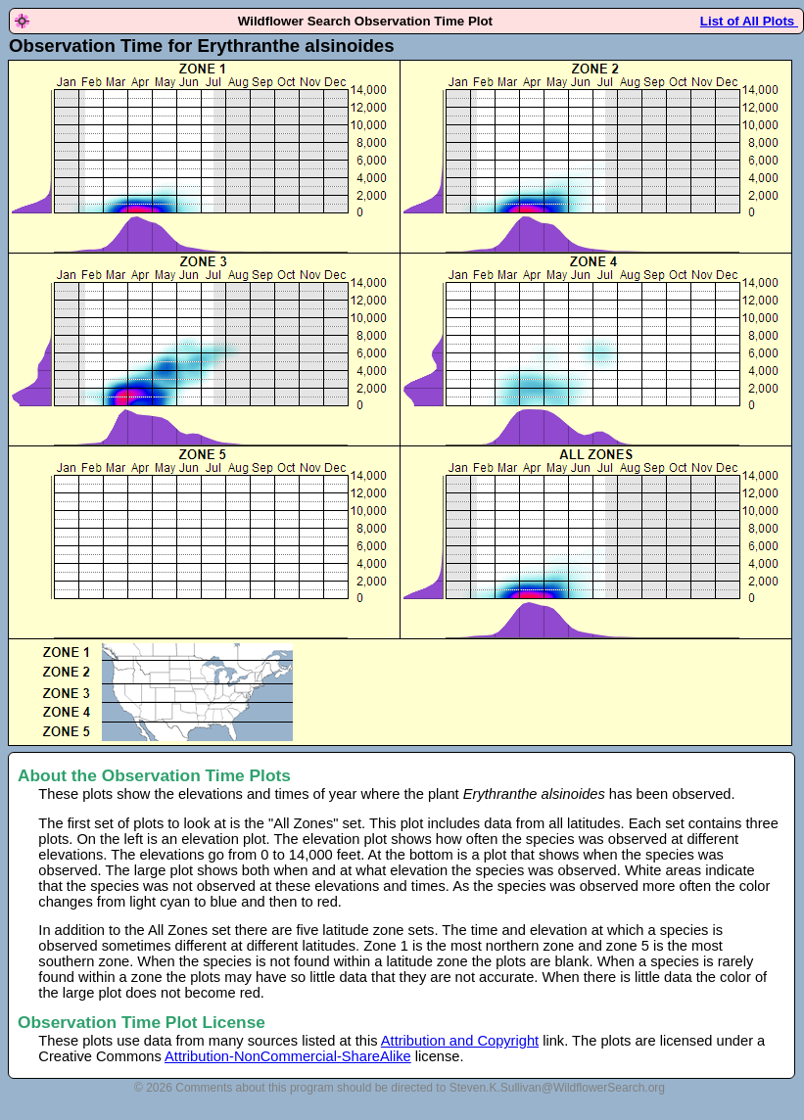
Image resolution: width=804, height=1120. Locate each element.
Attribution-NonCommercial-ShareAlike (288, 1056)
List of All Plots (749, 21)
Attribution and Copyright (460, 1041)
